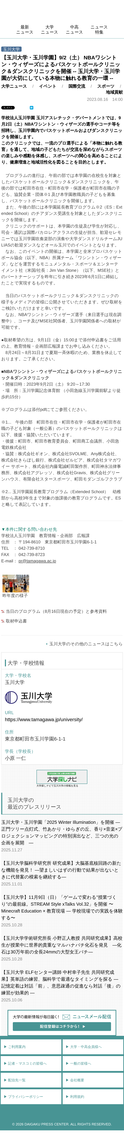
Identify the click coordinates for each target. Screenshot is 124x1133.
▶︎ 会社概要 (75, 1080)
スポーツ (106, 86)
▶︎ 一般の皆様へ (78, 1063)
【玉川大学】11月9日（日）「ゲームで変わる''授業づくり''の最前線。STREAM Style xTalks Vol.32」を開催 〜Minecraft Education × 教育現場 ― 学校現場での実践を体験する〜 (62, 907)
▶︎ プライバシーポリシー (23, 1097)
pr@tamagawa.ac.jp (37, 561)
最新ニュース (24, 29)
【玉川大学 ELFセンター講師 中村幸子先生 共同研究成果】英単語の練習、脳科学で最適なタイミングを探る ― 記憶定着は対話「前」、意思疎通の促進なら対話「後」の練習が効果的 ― (61, 982)
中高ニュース (74, 29)
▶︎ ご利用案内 (15, 1047)
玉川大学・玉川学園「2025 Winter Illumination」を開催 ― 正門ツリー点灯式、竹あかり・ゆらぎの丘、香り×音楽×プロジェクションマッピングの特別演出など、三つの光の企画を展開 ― (61, 832)
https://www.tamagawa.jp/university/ (44, 719)
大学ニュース (49, 29)
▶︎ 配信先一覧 (15, 1080)
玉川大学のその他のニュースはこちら (86, 643)
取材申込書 (16, 621)
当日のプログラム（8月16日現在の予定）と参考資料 (56, 611)
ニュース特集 (99, 29)
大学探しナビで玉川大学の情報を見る (61, 778)
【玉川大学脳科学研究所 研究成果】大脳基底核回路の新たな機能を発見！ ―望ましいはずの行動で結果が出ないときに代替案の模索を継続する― (61, 870)
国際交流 (76, 86)
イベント (47, 86)
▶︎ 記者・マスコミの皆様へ (25, 1063)
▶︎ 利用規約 (75, 1097)
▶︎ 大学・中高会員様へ (84, 1047)
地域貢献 (114, 92)
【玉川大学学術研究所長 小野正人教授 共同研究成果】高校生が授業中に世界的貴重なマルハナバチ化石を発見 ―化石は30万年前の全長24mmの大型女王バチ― (61, 945)
